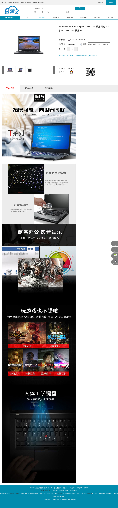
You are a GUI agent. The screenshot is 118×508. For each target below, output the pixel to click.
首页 (28, 17)
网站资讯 (97, 17)
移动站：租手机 (82, 488)
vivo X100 (55, 12)
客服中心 (65, 488)
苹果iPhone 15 (37, 12)
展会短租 (56, 17)
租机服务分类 (9, 17)
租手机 (17, 493)
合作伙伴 (83, 17)
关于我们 (111, 17)
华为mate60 (49, 12)
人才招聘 (58, 488)
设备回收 (70, 17)
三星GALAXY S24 (71, 12)
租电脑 (12, 493)
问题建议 (73, 488)
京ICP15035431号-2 (46, 490)
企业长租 (42, 17)
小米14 (43, 12)
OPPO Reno (62, 12)
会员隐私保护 (42, 488)
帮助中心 (111, 2)
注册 (102, 2)
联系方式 (51, 488)
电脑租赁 (89, 493)
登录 (99, 2)
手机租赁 (60, 493)
